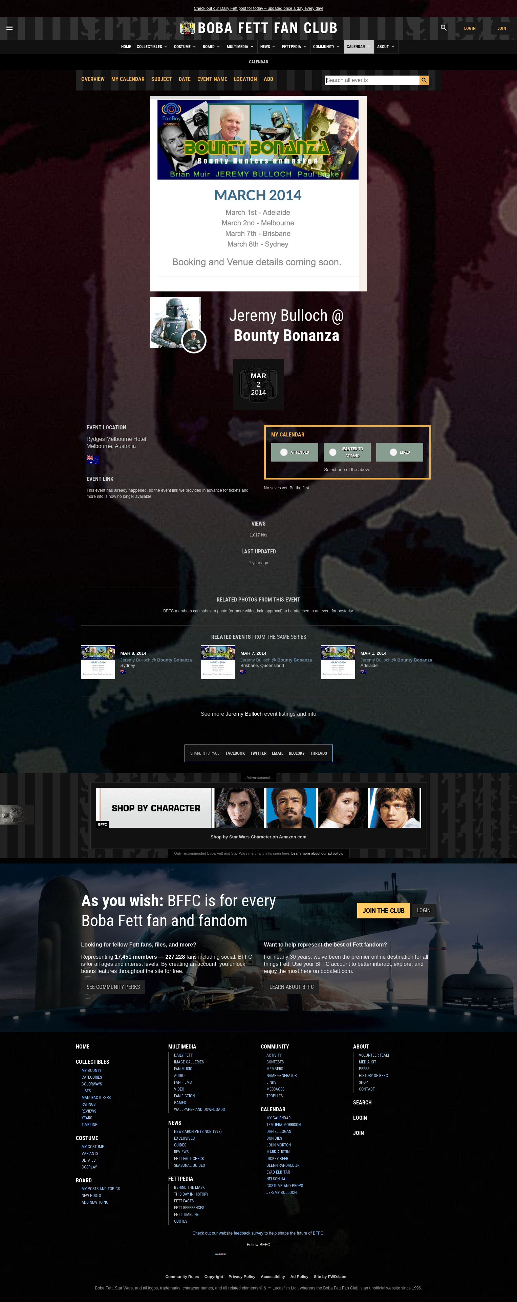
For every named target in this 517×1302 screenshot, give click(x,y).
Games (180, 1102)
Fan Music (183, 1068)
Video (179, 1089)
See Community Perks (113, 987)
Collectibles (152, 46)
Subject (161, 79)
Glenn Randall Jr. (283, 1165)
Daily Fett (183, 1055)
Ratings (88, 1104)
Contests (275, 1062)
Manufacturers (96, 1097)
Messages (275, 1089)
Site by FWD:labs (330, 1276)
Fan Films (183, 1082)
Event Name (212, 79)
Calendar (359, 46)
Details (88, 1160)
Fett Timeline (186, 1214)
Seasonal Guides (189, 1165)
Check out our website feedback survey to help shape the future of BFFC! (258, 1233)
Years (87, 1118)
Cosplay (89, 1167)
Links (271, 1082)
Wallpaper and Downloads (199, 1109)
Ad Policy (299, 1276)
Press (364, 1068)
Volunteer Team (374, 1055)
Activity (274, 1055)
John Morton (278, 1145)
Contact (367, 1089)
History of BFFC (373, 1075)
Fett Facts (184, 1201)
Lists (86, 1091)
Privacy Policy (242, 1276)
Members (274, 1068)
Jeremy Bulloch (281, 1192)
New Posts (91, 1195)
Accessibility (273, 1276)
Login (470, 28)
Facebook (235, 753)
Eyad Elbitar (278, 1172)
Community (327, 46)
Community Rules (182, 1276)
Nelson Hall (277, 1179)
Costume (185, 46)
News (268, 46)
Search (362, 1102)
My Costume (93, 1146)
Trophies (274, 1096)
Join (501, 28)
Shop (363, 1082)
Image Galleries (189, 1062)
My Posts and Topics (101, 1188)
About (386, 46)
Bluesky (297, 753)
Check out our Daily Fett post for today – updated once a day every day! (258, 8)
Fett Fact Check (189, 1158)
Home (126, 46)
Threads (318, 753)
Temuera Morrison (283, 1124)
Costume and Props (284, 1185)
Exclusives (184, 1138)
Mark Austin (277, 1152)
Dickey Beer (277, 1158)
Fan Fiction (184, 1096)
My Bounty (91, 1070)
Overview (93, 79)
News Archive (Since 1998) (198, 1131)
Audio (179, 1075)
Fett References (189, 1207)
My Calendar (128, 79)
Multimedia (241, 46)
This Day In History (191, 1194)
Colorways (92, 1084)
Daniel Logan (278, 1131)
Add (268, 79)
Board (212, 46)
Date (185, 79)
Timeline (89, 1124)
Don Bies (274, 1138)
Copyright (213, 1276)
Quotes (180, 1221)
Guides (180, 1145)
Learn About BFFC (292, 987)
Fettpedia (294, 46)
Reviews (89, 1111)
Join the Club (384, 911)
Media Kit (367, 1062)
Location (245, 79)
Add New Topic (95, 1202)
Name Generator (281, 1075)
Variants (90, 1153)
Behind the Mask (189, 1187)
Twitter (258, 753)
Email (277, 753)
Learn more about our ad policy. (317, 853)
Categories (92, 1077)
